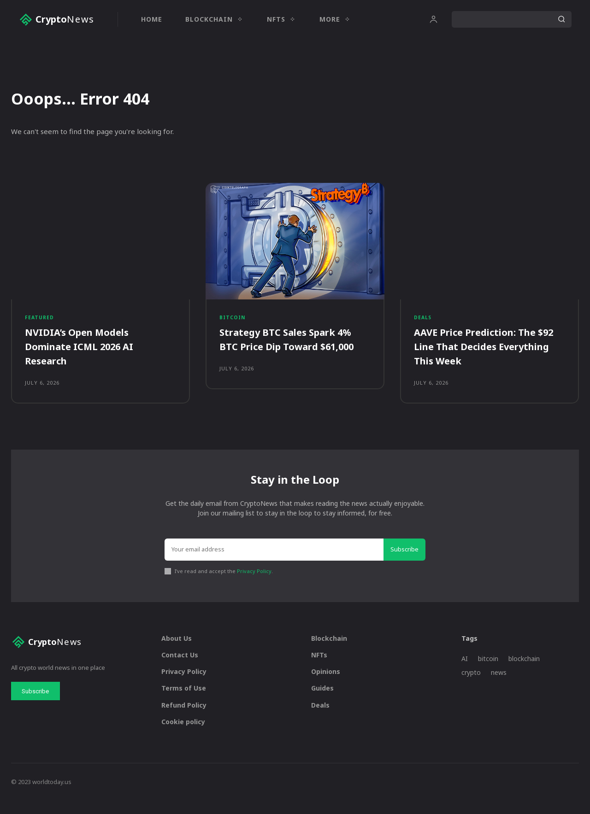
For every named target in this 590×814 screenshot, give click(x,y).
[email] (274, 563)
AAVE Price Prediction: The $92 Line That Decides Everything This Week (481, 354)
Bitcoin (233, 323)
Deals (423, 323)
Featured (40, 323)
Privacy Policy (254, 584)
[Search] (561, 19)
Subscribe (404, 563)
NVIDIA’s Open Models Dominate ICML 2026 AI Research (85, 354)
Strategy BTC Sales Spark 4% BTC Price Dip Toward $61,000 (294, 347)
